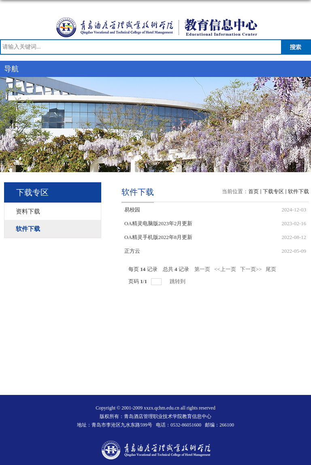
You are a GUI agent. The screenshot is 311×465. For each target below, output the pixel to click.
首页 (253, 191)
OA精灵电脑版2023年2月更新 (158, 223)
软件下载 (298, 191)
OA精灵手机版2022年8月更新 (158, 237)
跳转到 (178, 281)
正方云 (132, 251)
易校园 (132, 210)
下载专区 (273, 191)
